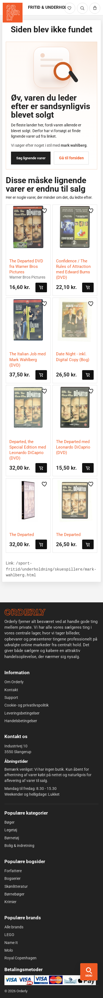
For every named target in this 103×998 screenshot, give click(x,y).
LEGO (9, 934)
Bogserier (12, 878)
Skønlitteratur (16, 886)
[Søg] (82, 8)
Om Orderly (14, 682)
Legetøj (10, 830)
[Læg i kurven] (41, 287)
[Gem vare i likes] (44, 210)
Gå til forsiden (71, 158)
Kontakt (11, 690)
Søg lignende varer (31, 158)
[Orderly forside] (13, 12)
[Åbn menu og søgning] (89, 971)
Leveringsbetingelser (22, 713)
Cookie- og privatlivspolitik (26, 705)
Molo (8, 950)
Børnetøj (11, 838)
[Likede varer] (69, 8)
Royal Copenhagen (20, 958)
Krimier (10, 902)
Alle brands (13, 927)
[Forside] (25, 612)
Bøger (9, 822)
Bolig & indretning (19, 845)
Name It (11, 942)
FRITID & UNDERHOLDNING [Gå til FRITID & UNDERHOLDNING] (47, 7)
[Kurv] (94, 8)
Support (11, 697)
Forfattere (13, 871)
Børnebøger (14, 894)
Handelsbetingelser (20, 721)
